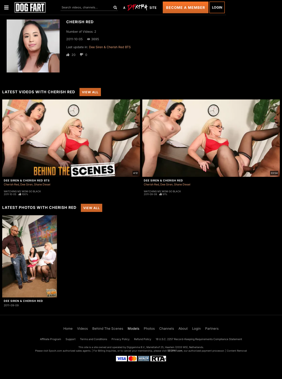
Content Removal (237, 350)
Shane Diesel (42, 184)
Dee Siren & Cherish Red (163, 180)
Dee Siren (26, 184)
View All (90, 92)
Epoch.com (55, 350)
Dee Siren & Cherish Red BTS (110, 47)
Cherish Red (11, 184)
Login (217, 7)
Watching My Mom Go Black (22, 191)
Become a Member (185, 7)
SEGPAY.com (174, 350)
